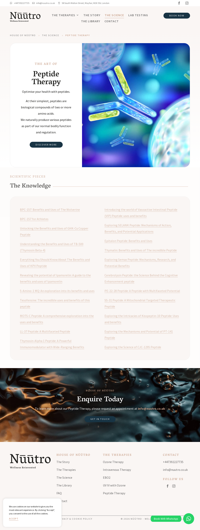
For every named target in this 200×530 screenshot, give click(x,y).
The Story (91, 15)
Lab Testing (138, 15)
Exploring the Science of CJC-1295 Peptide (132, 347)
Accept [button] (13, 518)
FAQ (59, 493)
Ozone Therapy (113, 462)
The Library (90, 21)
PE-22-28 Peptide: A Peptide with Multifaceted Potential (142, 291)
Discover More (46, 144)
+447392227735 (173, 462)
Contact (111, 21)
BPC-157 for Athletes (34, 219)
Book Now (176, 15)
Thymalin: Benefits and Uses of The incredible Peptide (140, 250)
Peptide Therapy (114, 493)
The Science (114, 15)
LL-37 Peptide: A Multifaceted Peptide (45, 331)
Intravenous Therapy (117, 470)
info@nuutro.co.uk (151, 408)
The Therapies (63, 15)
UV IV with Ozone (114, 485)
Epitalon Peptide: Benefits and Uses (128, 241)
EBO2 (106, 477)
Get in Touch (100, 419)
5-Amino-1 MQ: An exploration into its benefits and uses (57, 291)
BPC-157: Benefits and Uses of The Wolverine (50, 209)
